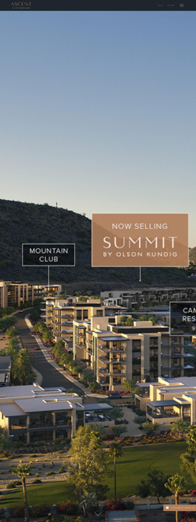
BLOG (160, 5)
